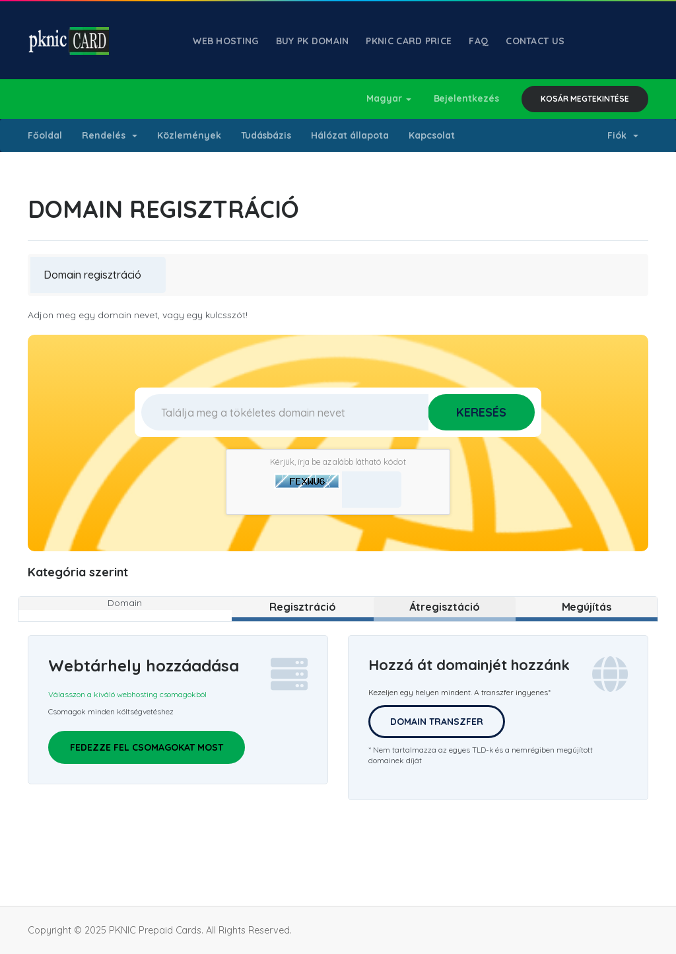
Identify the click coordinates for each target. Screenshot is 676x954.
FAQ (479, 41)
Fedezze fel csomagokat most (146, 747)
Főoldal (45, 135)
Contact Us (535, 41)
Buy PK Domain (312, 41)
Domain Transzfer (436, 722)
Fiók (622, 135)
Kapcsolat (432, 135)
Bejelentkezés (467, 98)
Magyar (388, 98)
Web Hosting (225, 41)
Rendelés (109, 135)
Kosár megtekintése (585, 99)
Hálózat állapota (350, 135)
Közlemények (189, 135)
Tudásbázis (266, 135)
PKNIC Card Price (409, 41)
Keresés (481, 412)
